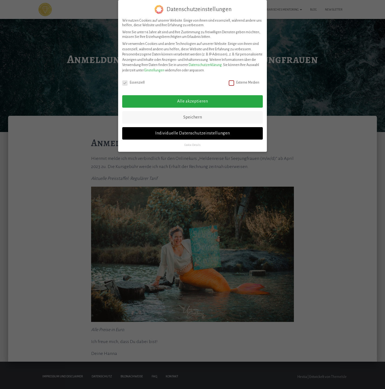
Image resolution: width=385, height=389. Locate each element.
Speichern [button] (192, 116)
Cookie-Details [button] (192, 144)
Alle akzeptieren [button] (192, 100)
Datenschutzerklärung (205, 64)
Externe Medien (244, 81)
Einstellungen (154, 69)
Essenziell (133, 81)
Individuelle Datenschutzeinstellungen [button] (192, 132)
